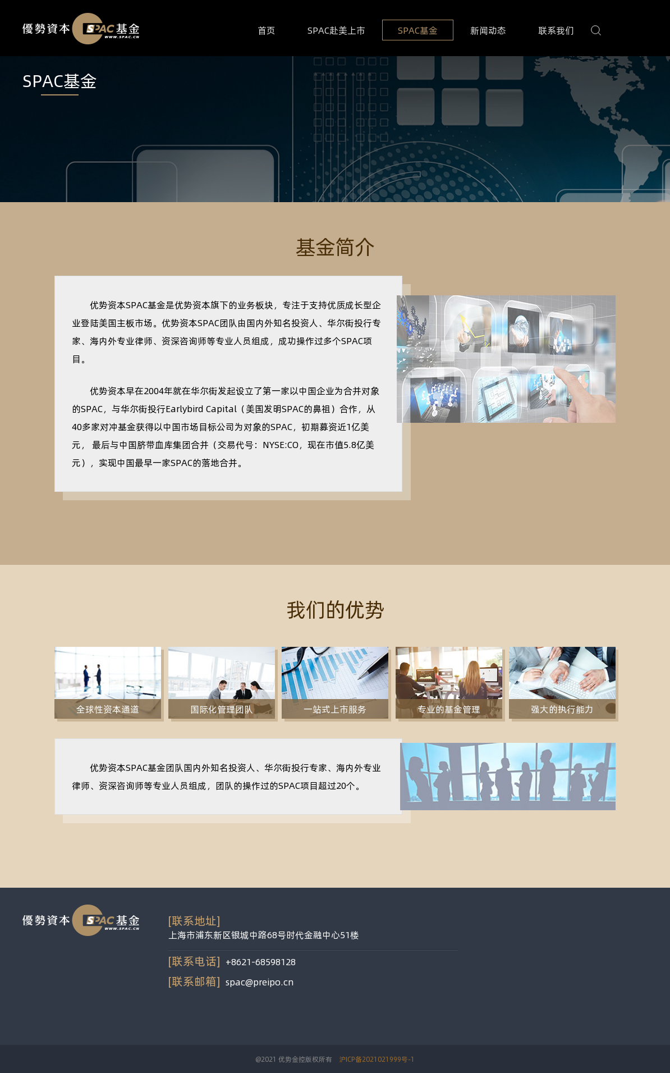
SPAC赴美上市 (336, 30)
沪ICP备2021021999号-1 (377, 1058)
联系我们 (556, 30)
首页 (267, 30)
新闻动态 (488, 30)
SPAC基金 (418, 30)
